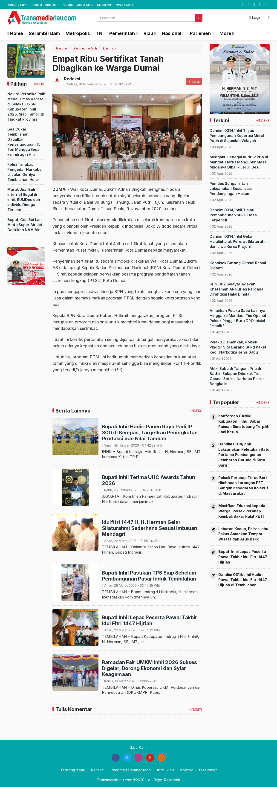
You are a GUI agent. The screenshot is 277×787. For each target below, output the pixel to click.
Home (15, 33)
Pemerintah (85, 48)
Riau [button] (148, 33)
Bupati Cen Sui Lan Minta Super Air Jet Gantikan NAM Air (25, 224)
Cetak (193, 81)
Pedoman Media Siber (78, 4)
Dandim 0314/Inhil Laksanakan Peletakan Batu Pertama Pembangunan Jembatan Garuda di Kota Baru (243, 454)
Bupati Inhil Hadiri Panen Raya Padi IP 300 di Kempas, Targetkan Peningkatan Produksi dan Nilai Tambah (150, 432)
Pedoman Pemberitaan (130, 770)
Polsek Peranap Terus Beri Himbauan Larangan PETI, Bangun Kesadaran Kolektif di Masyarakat (243, 485)
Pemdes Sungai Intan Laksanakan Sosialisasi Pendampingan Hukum (231, 188)
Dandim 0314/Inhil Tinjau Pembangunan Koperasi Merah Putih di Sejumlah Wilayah (237, 135)
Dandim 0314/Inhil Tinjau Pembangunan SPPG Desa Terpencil (233, 215)
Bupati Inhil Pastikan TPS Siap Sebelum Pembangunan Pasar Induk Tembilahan (149, 576)
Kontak (186, 770)
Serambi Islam (44, 33)
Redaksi (36, 4)
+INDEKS (38, 84)
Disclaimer (104, 4)
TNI (100, 33)
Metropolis (78, 33)
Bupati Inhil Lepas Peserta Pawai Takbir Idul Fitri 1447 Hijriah (149, 620)
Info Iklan (51, 4)
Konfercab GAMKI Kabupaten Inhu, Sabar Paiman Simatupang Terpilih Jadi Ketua (243, 424)
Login (255, 17)
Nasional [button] (171, 33)
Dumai (109, 48)
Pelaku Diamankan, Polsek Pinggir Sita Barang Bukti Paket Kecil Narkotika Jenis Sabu (238, 347)
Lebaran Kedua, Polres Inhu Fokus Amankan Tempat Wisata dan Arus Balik (243, 534)
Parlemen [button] (200, 33)
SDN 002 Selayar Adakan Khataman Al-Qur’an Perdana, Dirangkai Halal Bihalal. (237, 289)
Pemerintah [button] (122, 33)
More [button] (225, 33)
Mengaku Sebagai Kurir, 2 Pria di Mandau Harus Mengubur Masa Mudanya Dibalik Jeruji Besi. (239, 162)
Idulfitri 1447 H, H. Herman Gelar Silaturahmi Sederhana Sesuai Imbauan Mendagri (149, 528)
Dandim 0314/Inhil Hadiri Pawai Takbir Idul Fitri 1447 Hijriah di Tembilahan (242, 579)
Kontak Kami (124, 4)
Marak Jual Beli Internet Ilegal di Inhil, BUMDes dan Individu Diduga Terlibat (23, 199)
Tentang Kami (17, 4)
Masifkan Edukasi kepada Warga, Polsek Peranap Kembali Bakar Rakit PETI (241, 511)
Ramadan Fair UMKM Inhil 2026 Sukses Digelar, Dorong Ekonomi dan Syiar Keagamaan (149, 668)
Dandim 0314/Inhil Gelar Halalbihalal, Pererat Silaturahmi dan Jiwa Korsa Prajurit (239, 241)
